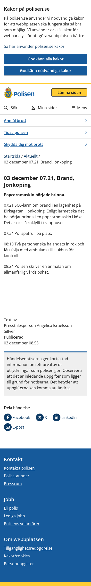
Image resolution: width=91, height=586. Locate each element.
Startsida (12, 156)
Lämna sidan (69, 92)
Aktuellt (31, 156)
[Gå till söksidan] (15, 107)
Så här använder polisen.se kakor (34, 46)
